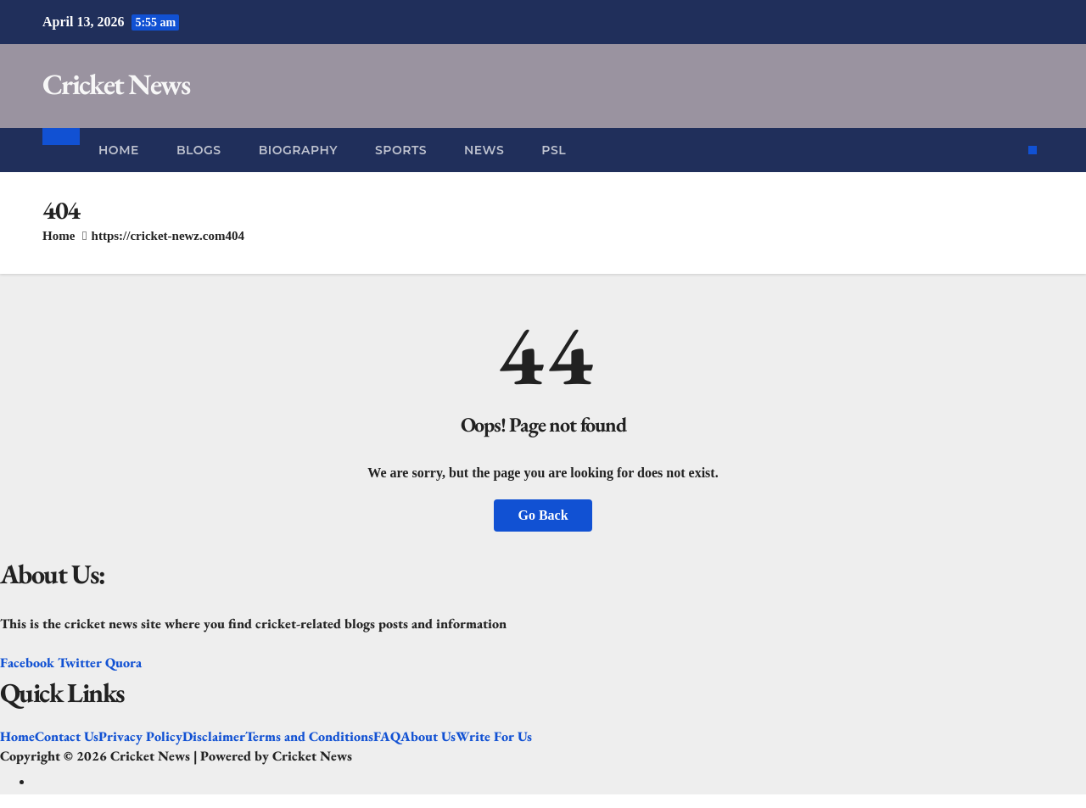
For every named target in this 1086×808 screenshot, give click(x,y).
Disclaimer (213, 737)
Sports (401, 150)
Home (118, 150)
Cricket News (116, 84)
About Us (428, 737)
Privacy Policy (140, 737)
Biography (298, 150)
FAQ (386, 737)
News (484, 150)
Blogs (198, 150)
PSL (553, 150)
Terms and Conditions (309, 737)
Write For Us (494, 737)
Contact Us (66, 737)
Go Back (543, 515)
